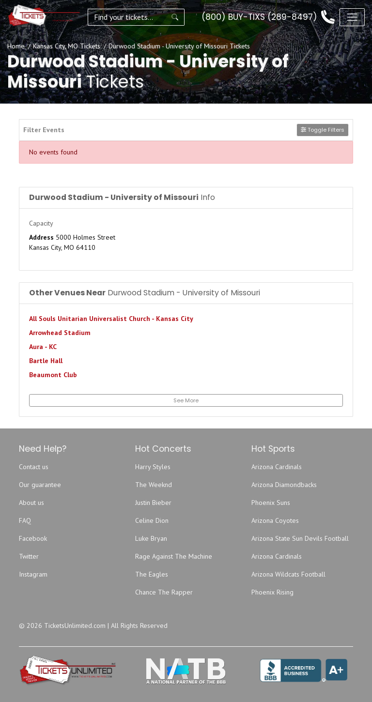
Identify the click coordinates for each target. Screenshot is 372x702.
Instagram (33, 574)
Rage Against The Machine (173, 556)
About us (31, 502)
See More (186, 400)
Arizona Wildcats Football (288, 574)
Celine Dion (152, 520)
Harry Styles (152, 466)
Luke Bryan (151, 538)
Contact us (33, 466)
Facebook (33, 538)
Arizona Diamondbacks (284, 484)
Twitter (29, 556)
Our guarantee (40, 484)
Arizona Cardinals (276, 466)
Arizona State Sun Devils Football (300, 538)
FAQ (25, 520)
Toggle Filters (322, 130)
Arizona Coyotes (275, 520)
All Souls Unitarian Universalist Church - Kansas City (111, 318)
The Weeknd (153, 484)
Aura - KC (43, 346)
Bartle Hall (45, 360)
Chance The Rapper (164, 592)
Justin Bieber (153, 502)
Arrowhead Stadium (60, 332)
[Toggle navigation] (352, 17)
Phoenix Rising (272, 592)
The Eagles (151, 574)
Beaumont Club (53, 374)
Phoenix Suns (270, 502)
